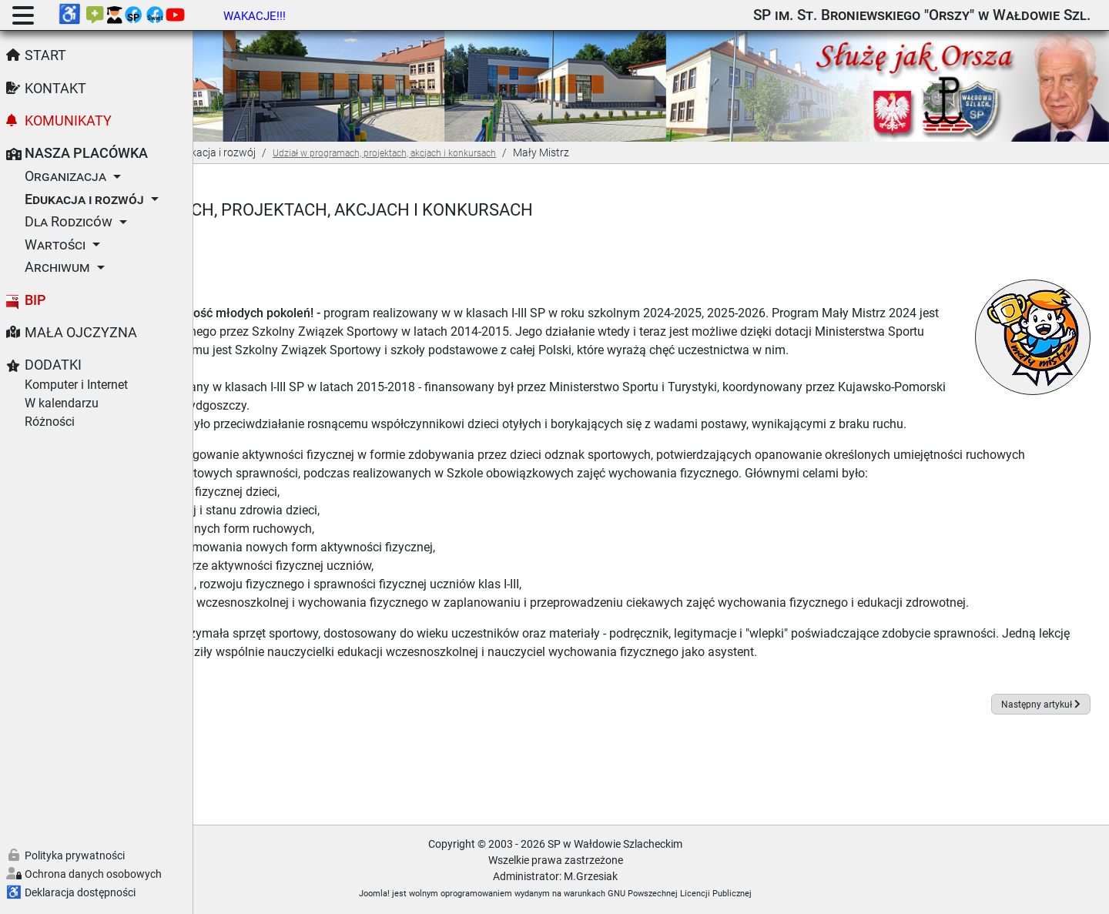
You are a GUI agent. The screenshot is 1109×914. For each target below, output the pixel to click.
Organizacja (65, 176)
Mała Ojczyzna (81, 332)
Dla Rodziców (68, 221)
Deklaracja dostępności (80, 892)
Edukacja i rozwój (84, 199)
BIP (35, 300)
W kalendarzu (62, 403)
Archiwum (57, 267)
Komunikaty (68, 121)
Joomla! (470, 894)
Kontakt (55, 88)
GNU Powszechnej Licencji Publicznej (776, 894)
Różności (50, 421)
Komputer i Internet (76, 384)
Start (45, 55)
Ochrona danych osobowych (93, 874)
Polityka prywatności (75, 855)
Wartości (55, 245)
